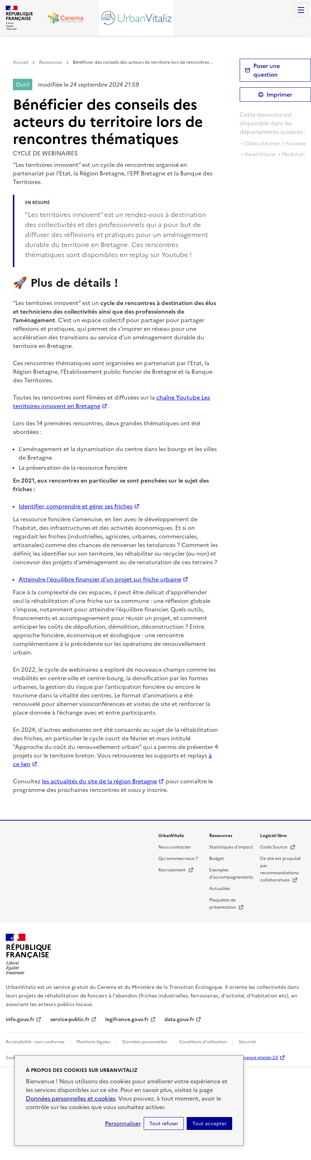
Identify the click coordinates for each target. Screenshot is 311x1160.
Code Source (278, 847)
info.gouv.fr (20, 1019)
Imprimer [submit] (279, 94)
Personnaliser (123, 1123)
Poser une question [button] (266, 70)
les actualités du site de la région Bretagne (99, 781)
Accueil (20, 62)
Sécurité (247, 1042)
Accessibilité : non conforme (35, 1042)
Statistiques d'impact (231, 847)
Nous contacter (174, 847)
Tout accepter (209, 1123)
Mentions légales (93, 1042)
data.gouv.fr (179, 1019)
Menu (301, 10)
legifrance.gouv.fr (127, 1019)
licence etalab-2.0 (260, 1057)
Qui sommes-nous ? (178, 858)
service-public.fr (70, 1019)
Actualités (219, 888)
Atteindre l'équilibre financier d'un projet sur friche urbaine (100, 579)
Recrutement (176, 870)
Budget (216, 858)
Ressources (50, 62)
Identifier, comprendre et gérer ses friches (76, 506)
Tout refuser (163, 1123)
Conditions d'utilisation (203, 1042)
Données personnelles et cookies (70, 1098)
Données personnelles (144, 1042)
